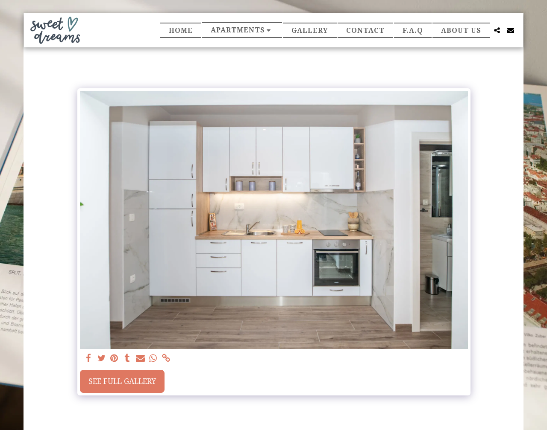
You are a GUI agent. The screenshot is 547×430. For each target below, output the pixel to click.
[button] (242, 30)
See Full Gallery (122, 381)
